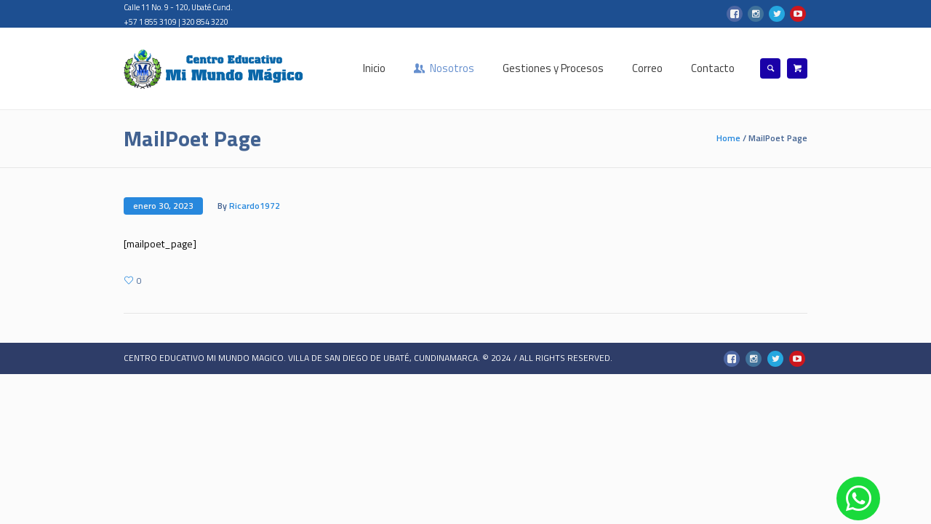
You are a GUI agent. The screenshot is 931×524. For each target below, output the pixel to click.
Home (728, 138)
